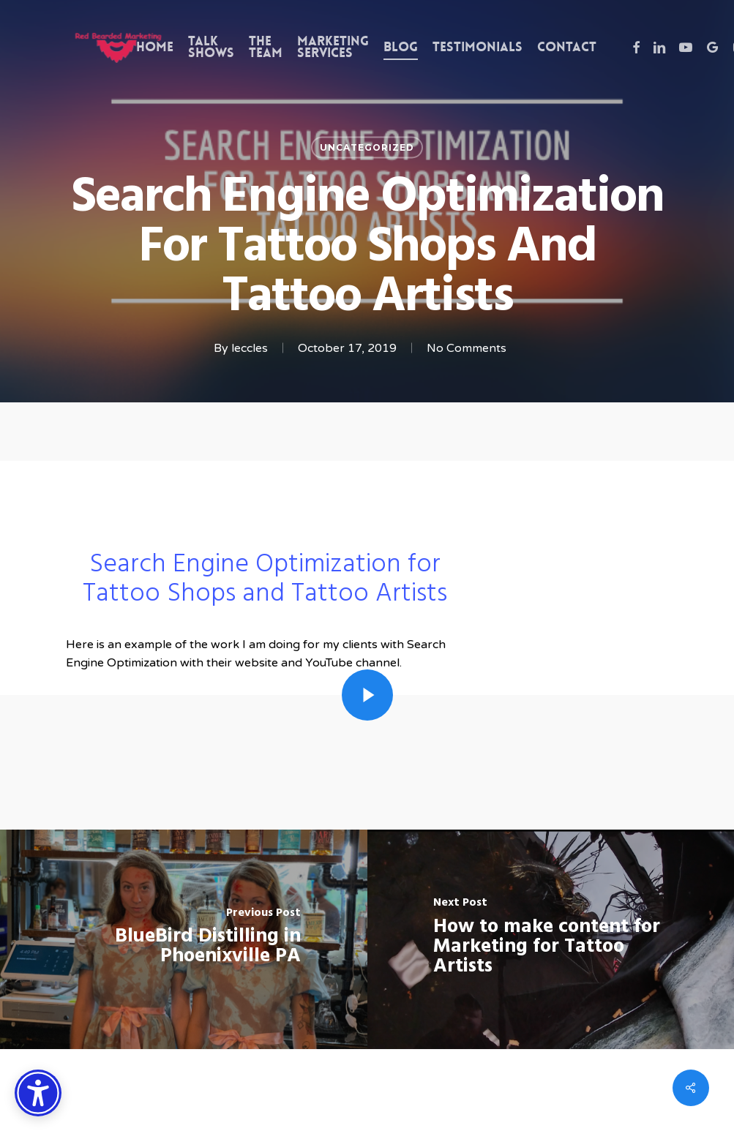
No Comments (466, 348)
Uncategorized (367, 147)
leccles (249, 348)
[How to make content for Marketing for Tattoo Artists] (551, 939)
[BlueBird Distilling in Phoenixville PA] (183, 939)
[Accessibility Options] (38, 1093)
